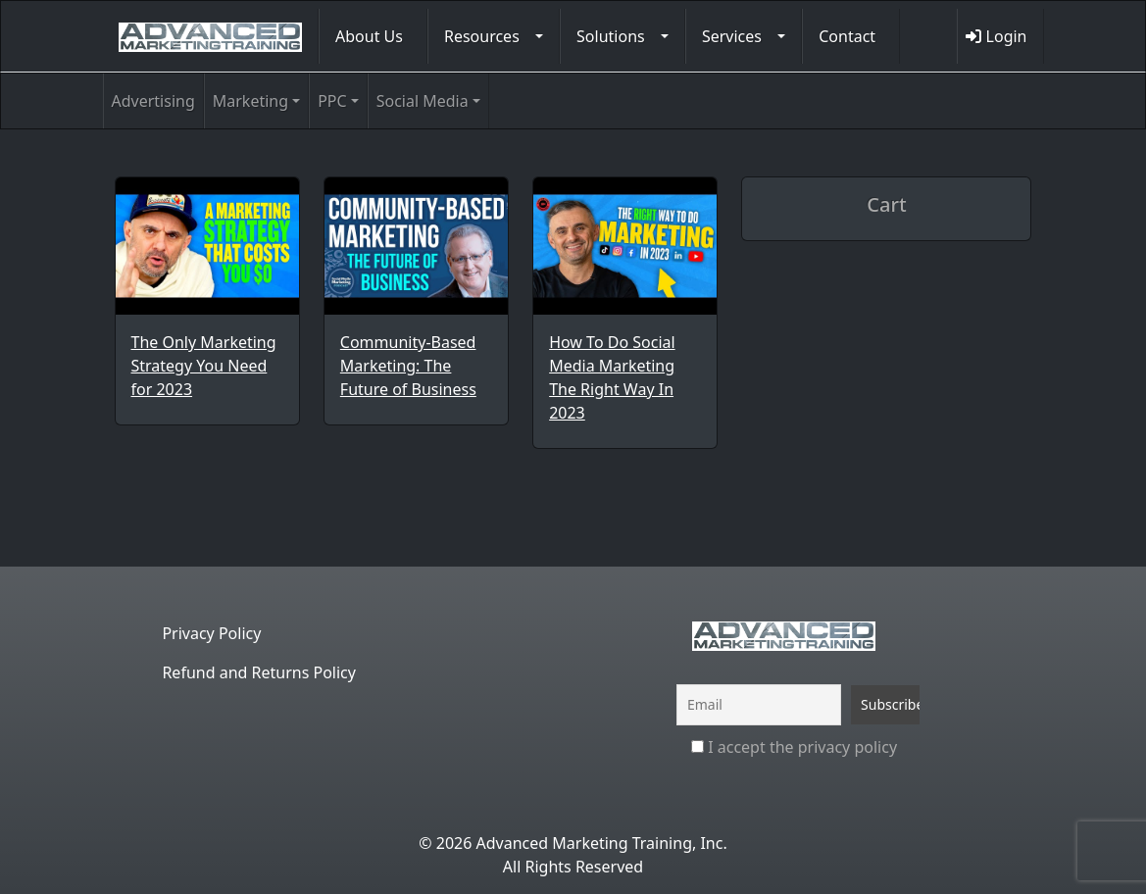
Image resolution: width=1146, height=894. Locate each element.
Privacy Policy (211, 633)
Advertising (153, 101)
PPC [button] (332, 101)
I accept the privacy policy (794, 747)
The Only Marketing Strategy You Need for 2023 (203, 365)
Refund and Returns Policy (259, 672)
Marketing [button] (250, 101)
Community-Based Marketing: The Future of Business (408, 365)
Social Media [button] (422, 101)
